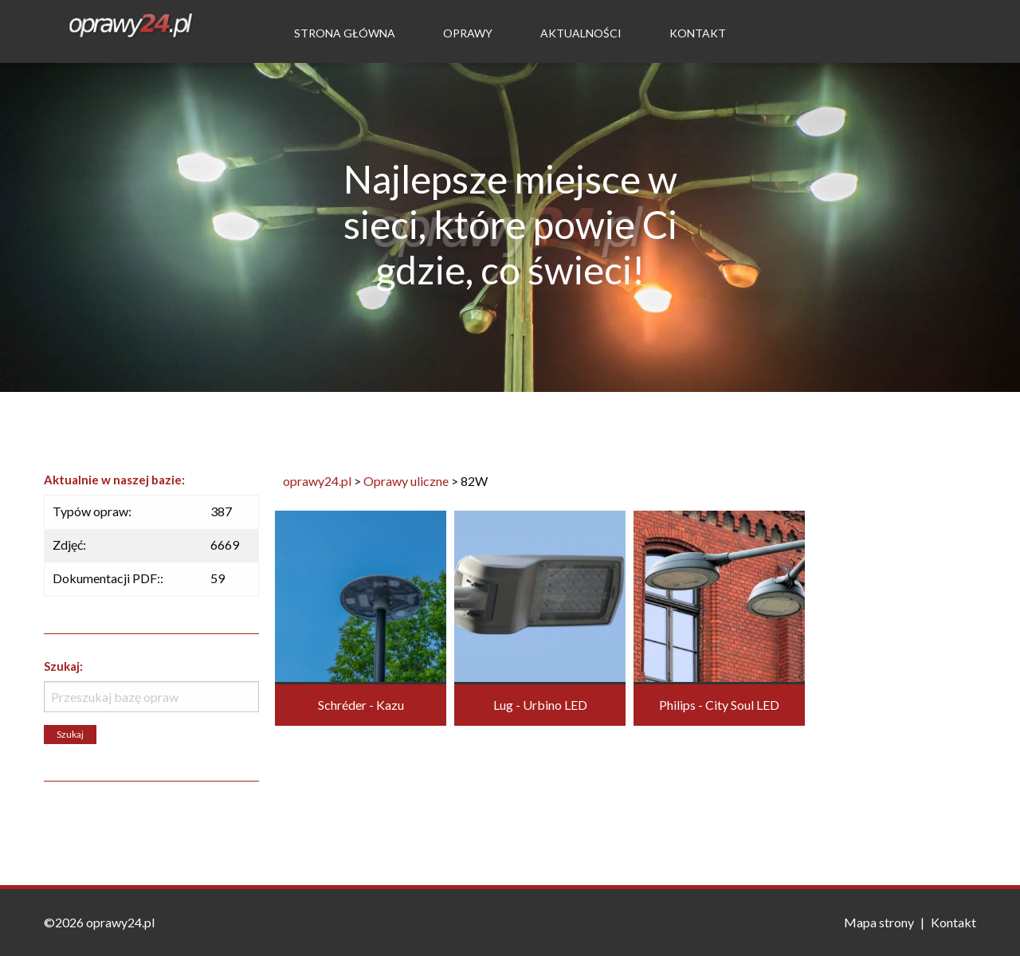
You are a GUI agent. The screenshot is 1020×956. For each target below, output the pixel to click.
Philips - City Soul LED (719, 704)
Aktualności (581, 33)
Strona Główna (344, 33)
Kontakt (697, 33)
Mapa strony (879, 922)
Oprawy (467, 33)
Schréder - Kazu (361, 704)
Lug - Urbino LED (540, 704)
